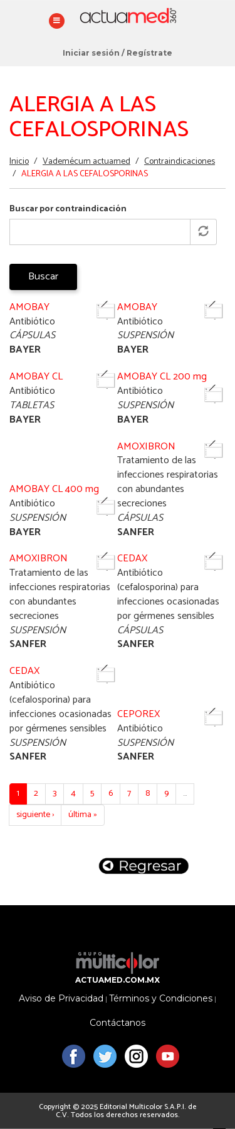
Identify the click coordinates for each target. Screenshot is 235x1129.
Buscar (43, 276)
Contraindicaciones (179, 161)
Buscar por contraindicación (68, 209)
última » (82, 815)
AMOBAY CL (36, 376)
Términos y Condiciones (160, 998)
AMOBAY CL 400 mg (54, 489)
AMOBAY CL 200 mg (162, 376)
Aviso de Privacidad (61, 998)
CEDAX (132, 558)
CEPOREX (138, 714)
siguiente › (35, 815)
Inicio (19, 161)
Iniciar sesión (91, 53)
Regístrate (149, 53)
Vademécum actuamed (86, 161)
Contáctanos (117, 1023)
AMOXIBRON (146, 446)
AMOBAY (29, 307)
